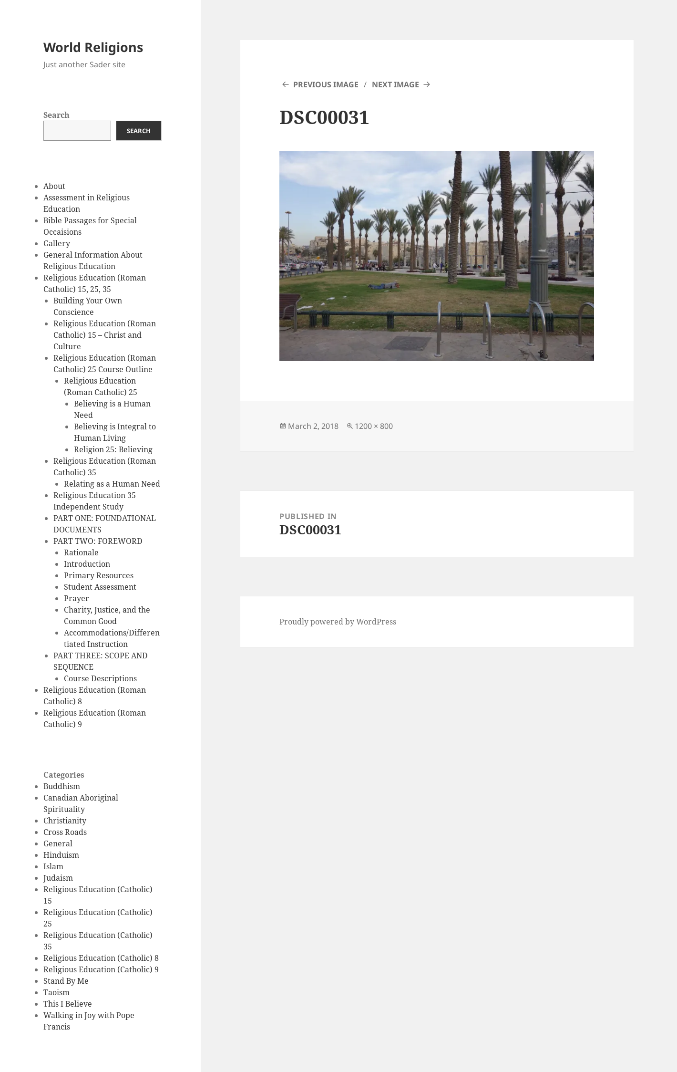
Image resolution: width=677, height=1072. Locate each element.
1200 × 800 (374, 426)
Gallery (56, 243)
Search (56, 115)
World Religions (93, 47)
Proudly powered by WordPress (337, 621)
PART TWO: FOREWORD (98, 541)
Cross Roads (65, 832)
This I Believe (67, 1004)
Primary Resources (98, 575)
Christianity (64, 820)
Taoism (56, 992)
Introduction (87, 564)
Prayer (76, 598)
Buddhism (61, 786)
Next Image (395, 84)
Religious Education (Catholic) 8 (101, 958)
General (57, 843)
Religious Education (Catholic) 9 (101, 969)
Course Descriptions (100, 678)
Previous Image (326, 84)
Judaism (58, 878)
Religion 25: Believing (113, 449)
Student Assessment (100, 587)
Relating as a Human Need (112, 484)
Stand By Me (66, 981)
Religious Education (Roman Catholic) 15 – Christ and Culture (104, 335)
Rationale (81, 552)
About (54, 186)
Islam (53, 866)
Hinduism (61, 855)
